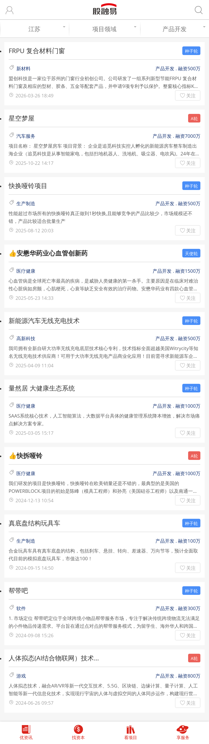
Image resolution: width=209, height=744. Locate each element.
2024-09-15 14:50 (34, 568)
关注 (191, 95)
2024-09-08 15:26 (34, 635)
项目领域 (114, 29)
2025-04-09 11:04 (34, 365)
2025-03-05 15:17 (34, 433)
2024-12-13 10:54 (34, 500)
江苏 (46, 29)
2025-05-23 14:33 (34, 298)
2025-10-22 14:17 (34, 163)
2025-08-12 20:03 (34, 230)
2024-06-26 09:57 (34, 703)
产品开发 (184, 29)
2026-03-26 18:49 (34, 95)
